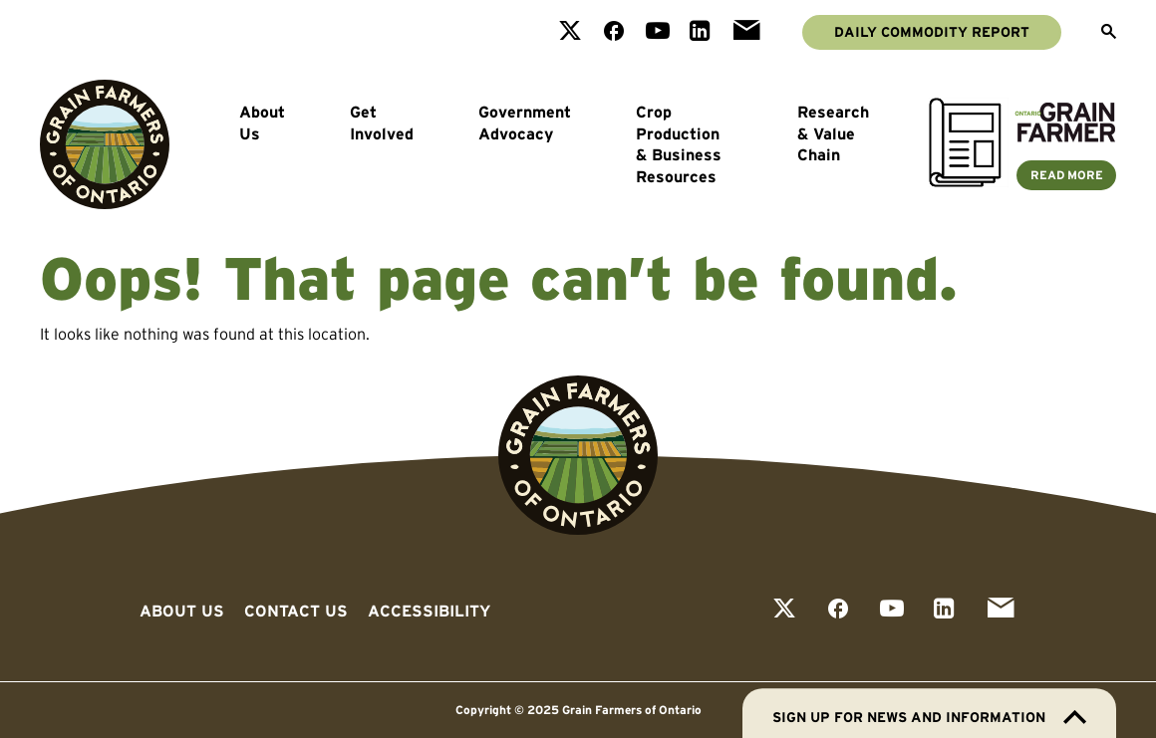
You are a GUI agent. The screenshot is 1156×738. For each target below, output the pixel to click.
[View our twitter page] (570, 32)
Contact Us (296, 610)
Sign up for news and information (929, 717)
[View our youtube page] (658, 32)
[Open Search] (1108, 33)
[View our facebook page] (614, 32)
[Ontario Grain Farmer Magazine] (1022, 181)
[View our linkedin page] (700, 32)
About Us (262, 122)
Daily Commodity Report (931, 32)
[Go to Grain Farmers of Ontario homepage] (104, 144)
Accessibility (429, 610)
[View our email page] (746, 32)
